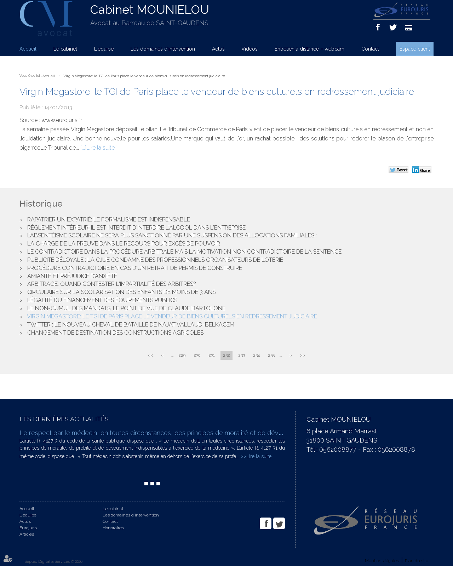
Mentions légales (382, 560)
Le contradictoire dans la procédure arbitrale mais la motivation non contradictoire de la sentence (184, 251)
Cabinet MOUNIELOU (149, 9)
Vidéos (249, 49)
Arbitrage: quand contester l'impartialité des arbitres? (111, 284)
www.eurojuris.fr (61, 120)
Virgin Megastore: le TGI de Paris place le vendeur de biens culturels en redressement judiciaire (144, 76)
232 (226, 355)
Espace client (415, 49)
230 (197, 355)
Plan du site (416, 560)
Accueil (27, 49)
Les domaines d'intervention (163, 49)
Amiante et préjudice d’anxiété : (73, 276)
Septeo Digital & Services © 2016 (53, 561)
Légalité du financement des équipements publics (102, 300)
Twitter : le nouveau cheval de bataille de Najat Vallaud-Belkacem (130, 324)
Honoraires (113, 527)
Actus (218, 49)
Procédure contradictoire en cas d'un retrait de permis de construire (134, 268)
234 (256, 355)
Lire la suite (100, 147)
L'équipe (104, 49)
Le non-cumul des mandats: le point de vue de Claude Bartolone (126, 308)
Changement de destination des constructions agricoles (115, 332)
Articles (26, 534)
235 (271, 355)
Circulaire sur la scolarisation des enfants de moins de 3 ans (121, 292)
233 (241, 355)
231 (211, 355)
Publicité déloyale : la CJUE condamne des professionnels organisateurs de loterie (155, 259)
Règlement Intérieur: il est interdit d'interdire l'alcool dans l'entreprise (136, 227)
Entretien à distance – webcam (309, 49)
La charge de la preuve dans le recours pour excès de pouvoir (123, 243)
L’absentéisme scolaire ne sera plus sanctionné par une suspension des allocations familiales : (172, 235)
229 (181, 355)
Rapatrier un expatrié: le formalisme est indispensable (108, 219)
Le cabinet (65, 49)
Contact (370, 49)
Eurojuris (28, 527)
